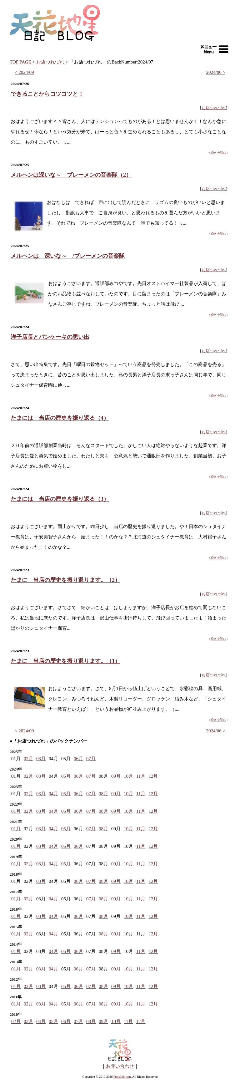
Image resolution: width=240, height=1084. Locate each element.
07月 (91, 758)
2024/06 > (215, 72)
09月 (116, 776)
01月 (16, 811)
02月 (28, 758)
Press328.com (122, 1076)
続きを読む (218, 152)
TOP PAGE (20, 61)
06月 (78, 758)
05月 (66, 776)
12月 (153, 776)
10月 (128, 776)
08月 (103, 793)
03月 (41, 758)
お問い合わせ (120, 1066)
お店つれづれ (50, 61)
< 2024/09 (24, 72)
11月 (140, 776)
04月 (53, 793)
